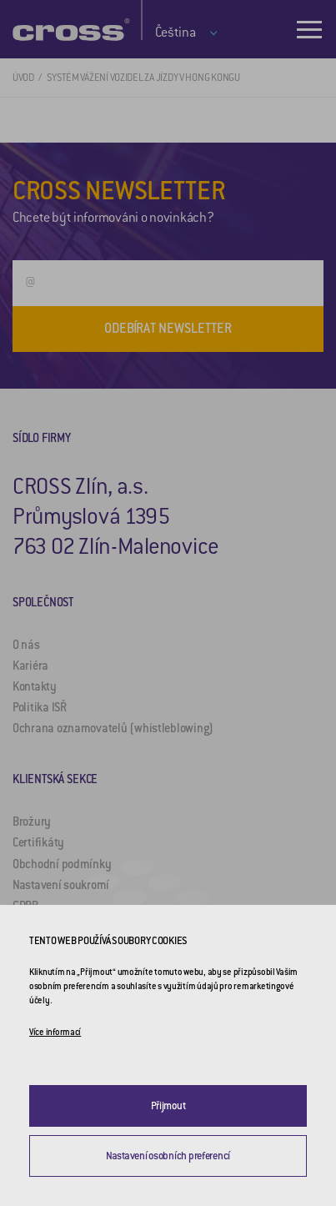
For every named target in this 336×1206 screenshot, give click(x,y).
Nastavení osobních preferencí (168, 1156)
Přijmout (168, 1106)
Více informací (55, 1032)
